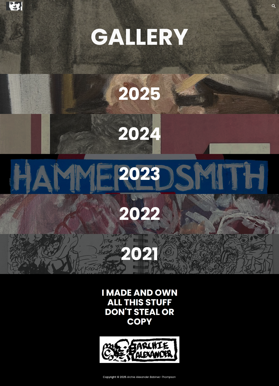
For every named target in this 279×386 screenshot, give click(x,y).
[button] (274, 6)
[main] (139, 37)
